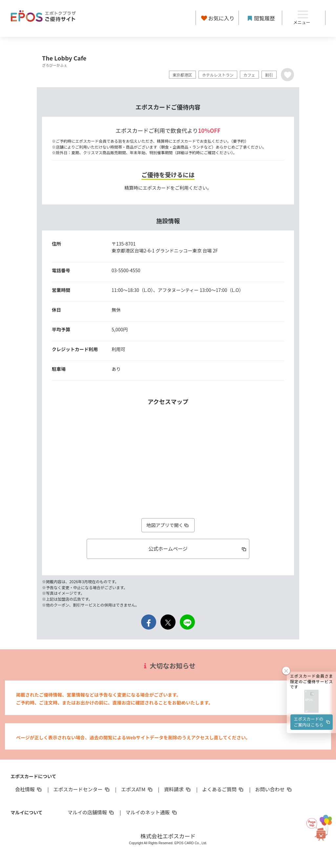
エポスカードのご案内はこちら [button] (312, 678)
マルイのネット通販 (151, 812)
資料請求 (178, 789)
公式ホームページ (197, 548)
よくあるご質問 (223, 789)
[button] (311, 657)
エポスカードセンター (81, 789)
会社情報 (29, 789)
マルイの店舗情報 (91, 812)
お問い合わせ (274, 789)
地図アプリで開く (168, 525)
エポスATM (137, 789)
